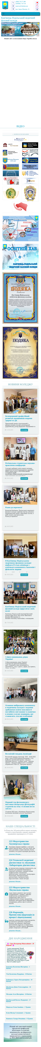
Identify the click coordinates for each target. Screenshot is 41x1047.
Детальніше (24, 430)
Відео (20, 126)
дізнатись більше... (15, 854)
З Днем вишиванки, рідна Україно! (16, 658)
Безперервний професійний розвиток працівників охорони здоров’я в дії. (18, 418)
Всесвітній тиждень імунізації (18, 754)
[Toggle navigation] (3, 13)
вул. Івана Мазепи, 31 (22, 9)
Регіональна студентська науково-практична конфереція (20, 464)
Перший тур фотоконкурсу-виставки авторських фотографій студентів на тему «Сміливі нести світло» (20, 805)
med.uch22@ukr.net (22, 6)
